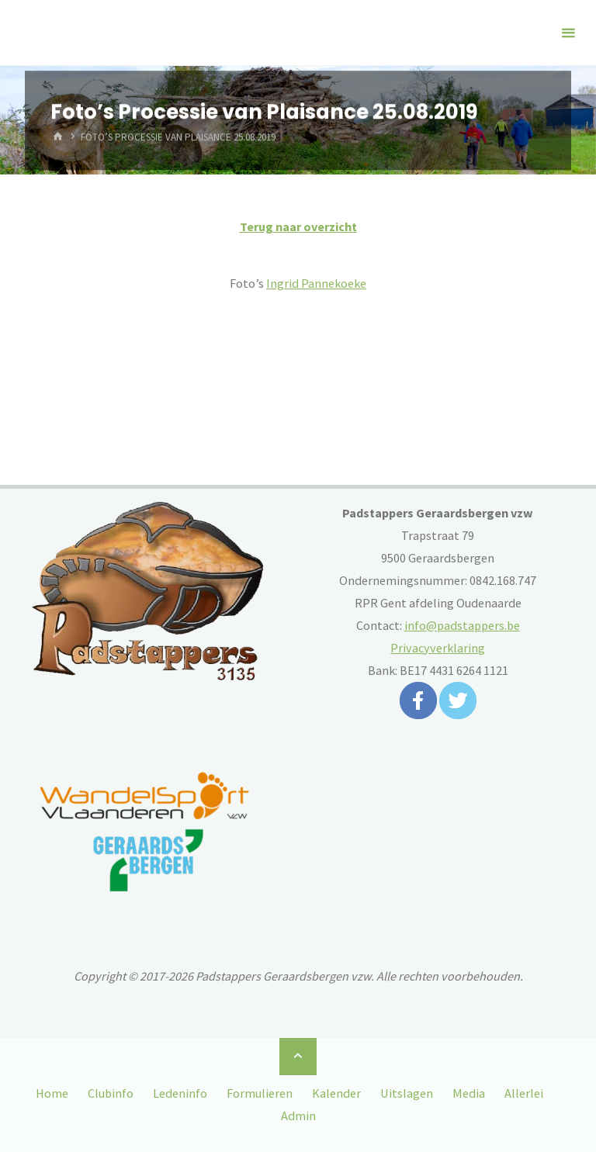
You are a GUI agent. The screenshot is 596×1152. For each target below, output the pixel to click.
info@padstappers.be (462, 625)
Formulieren (260, 1093)
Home (52, 1093)
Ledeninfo (180, 1093)
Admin (298, 1115)
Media (468, 1093)
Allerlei (523, 1093)
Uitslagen (406, 1093)
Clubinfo (110, 1093)
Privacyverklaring (437, 648)
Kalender (336, 1093)
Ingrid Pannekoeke (316, 283)
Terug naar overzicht (298, 226)
